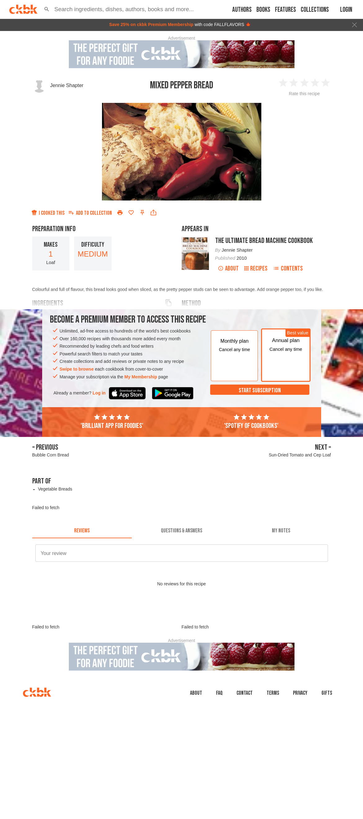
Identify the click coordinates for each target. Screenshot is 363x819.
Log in (99, 392)
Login (346, 10)
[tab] (82, 530)
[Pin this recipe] (142, 212)
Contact (245, 693)
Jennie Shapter (67, 85)
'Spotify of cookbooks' (251, 421)
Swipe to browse (77, 369)
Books (263, 10)
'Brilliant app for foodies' (112, 421)
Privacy (300, 693)
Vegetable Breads (55, 489)
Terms (273, 693)
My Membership (140, 376)
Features (285, 10)
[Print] (120, 212)
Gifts (326, 693)
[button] (47, 9)
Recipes (256, 268)
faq (219, 693)
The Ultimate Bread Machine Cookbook (264, 240)
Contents (288, 268)
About (228, 268)
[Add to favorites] (131, 212)
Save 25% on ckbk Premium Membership (151, 24)
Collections (315, 10)
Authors (242, 10)
